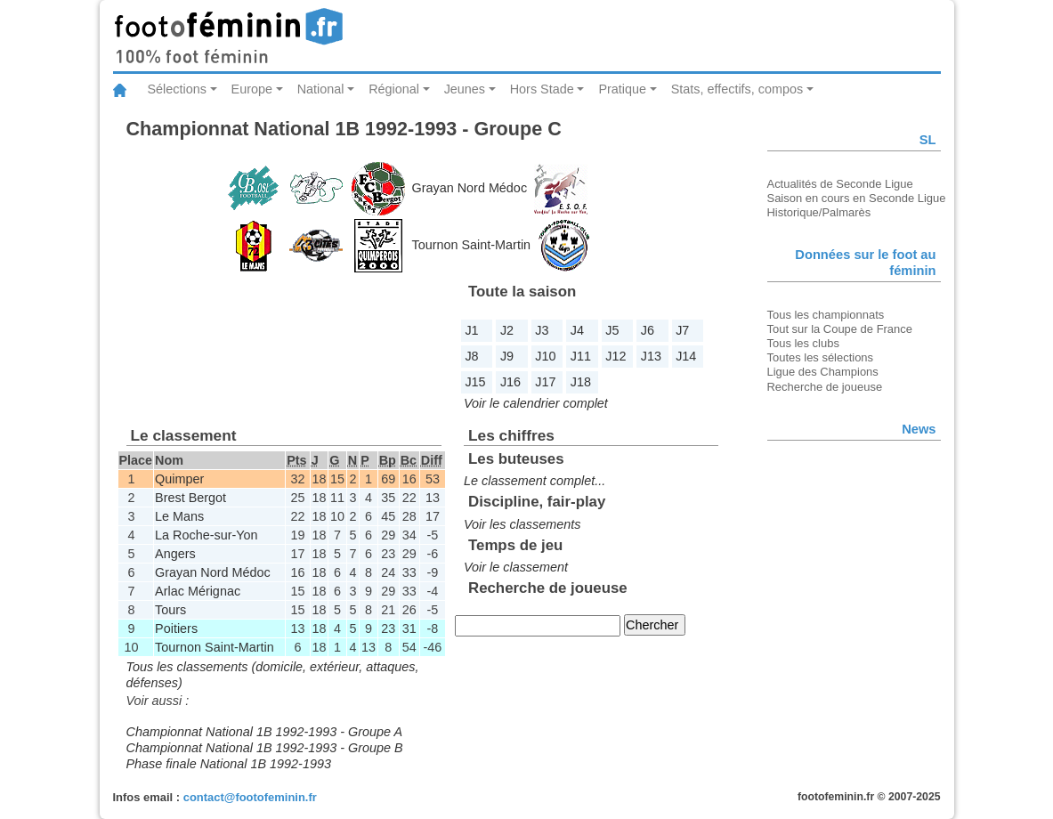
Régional (394, 89)
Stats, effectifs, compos (737, 89)
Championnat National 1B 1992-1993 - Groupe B (264, 748)
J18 (581, 382)
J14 (686, 356)
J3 (541, 330)
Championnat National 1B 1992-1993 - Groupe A (264, 732)
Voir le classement (516, 567)
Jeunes (464, 89)
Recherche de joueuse (825, 386)
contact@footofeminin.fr (250, 797)
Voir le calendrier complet (536, 403)
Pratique (622, 89)
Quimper (179, 479)
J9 (507, 356)
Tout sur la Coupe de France (839, 329)
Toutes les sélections (820, 357)
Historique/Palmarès (819, 212)
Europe (251, 89)
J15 (475, 382)
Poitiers (176, 628)
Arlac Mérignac (197, 591)
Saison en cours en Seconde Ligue (856, 198)
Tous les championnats (826, 314)
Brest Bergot (190, 498)
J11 (581, 356)
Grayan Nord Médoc (470, 188)
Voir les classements (522, 524)
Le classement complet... (534, 481)
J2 (507, 330)
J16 (510, 382)
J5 (612, 330)
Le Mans (179, 516)
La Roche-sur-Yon (206, 535)
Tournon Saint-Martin (471, 245)
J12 (615, 356)
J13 (651, 356)
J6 (647, 330)
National (320, 89)
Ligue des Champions (823, 371)
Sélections (177, 89)
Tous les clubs (803, 343)
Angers (175, 554)
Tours (170, 610)
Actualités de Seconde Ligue (840, 184)
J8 (471, 356)
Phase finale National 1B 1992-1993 (228, 764)
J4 (577, 330)
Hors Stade (542, 89)
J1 (471, 330)
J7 (682, 330)
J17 (545, 382)
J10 (545, 356)
